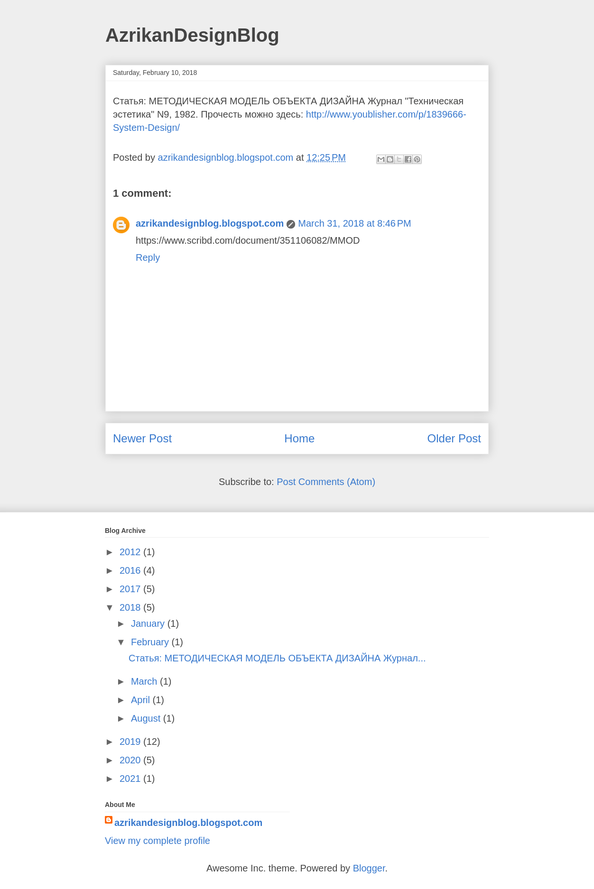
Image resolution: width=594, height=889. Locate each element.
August (147, 718)
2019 (131, 741)
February (151, 642)
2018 (131, 607)
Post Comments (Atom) (326, 482)
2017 (131, 589)
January (149, 623)
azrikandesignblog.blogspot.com (210, 223)
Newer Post (142, 438)
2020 (131, 760)
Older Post (454, 438)
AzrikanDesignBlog (192, 35)
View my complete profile (157, 840)
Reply (148, 257)
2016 (131, 570)
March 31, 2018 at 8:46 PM (354, 223)
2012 (131, 552)
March (145, 681)
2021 (131, 778)
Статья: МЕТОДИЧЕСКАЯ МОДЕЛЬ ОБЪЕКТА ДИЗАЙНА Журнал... (277, 658)
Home (299, 438)
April (142, 700)
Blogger (369, 868)
